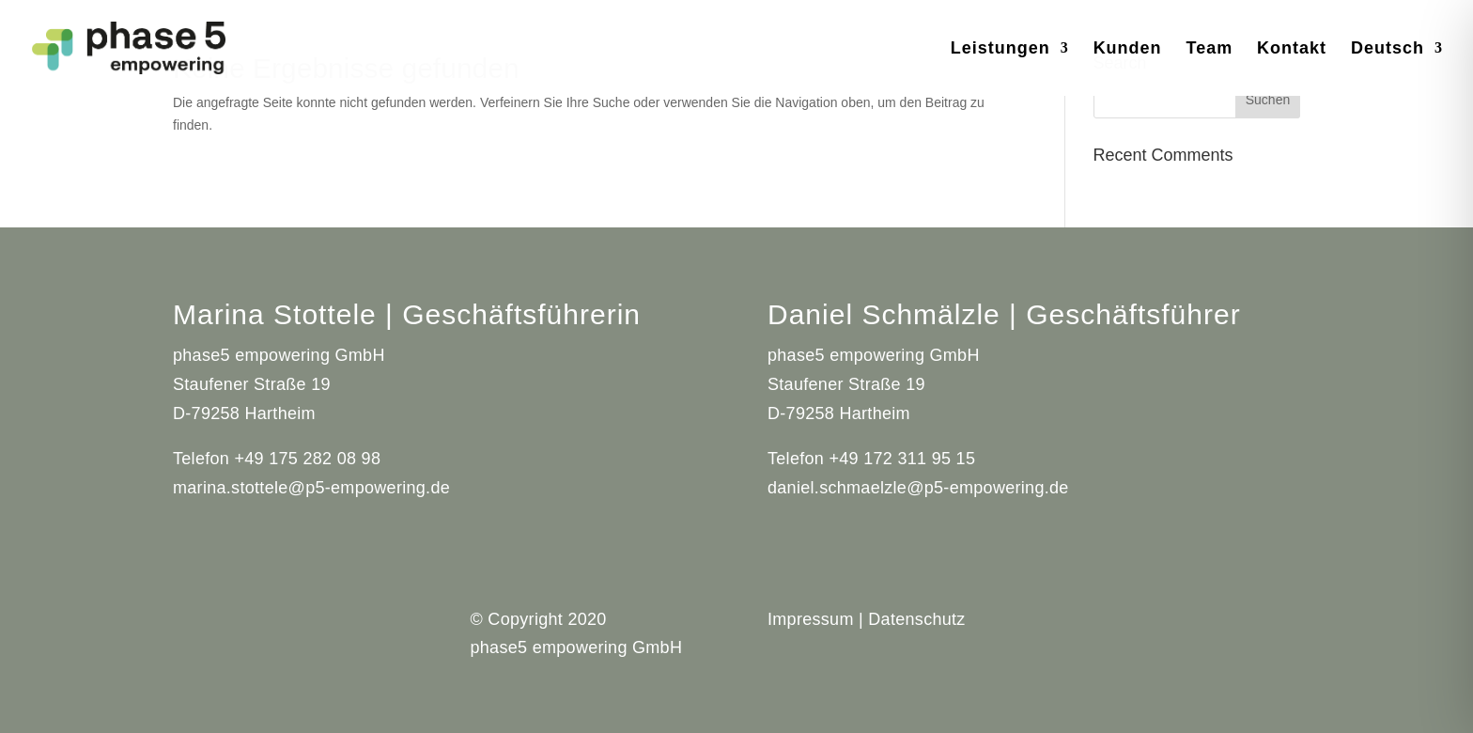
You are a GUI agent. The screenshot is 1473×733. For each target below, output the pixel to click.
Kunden (1127, 49)
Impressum (811, 619)
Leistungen (1000, 49)
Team (1209, 49)
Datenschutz (916, 619)
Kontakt (1291, 49)
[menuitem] (1397, 68)
